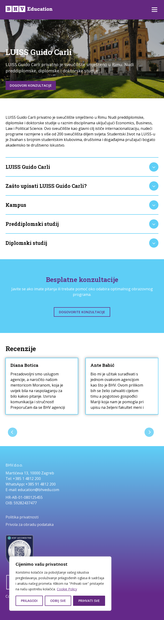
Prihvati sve (89, 600)
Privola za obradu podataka (30, 524)
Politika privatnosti (22, 517)
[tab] (82, 167)
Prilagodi (29, 600)
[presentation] (12, 432)
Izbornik (154, 9)
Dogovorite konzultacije (82, 312)
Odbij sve (58, 600)
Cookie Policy (67, 589)
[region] (60, 583)
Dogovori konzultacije (31, 85)
